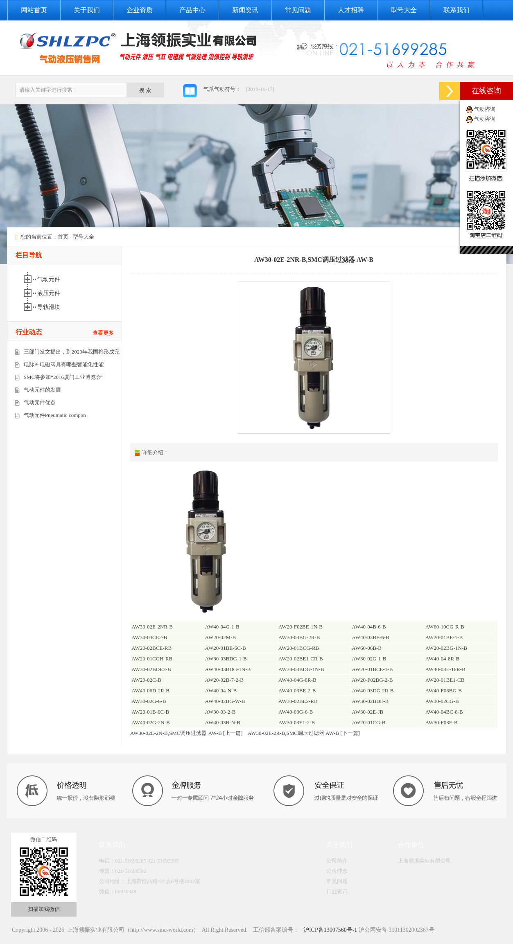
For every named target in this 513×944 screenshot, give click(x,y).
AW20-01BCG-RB (298, 648)
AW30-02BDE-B (370, 701)
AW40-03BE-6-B (370, 637)
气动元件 (49, 279)
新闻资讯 (245, 10)
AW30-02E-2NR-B (152, 627)
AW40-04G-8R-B (297, 680)
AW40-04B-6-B (369, 627)
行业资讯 (337, 891)
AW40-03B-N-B (222, 722)
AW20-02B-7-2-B (224, 680)
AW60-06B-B (367, 648)
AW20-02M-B (220, 637)
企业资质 (140, 10)
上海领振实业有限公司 (424, 861)
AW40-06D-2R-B (150, 690)
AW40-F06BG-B (443, 690)
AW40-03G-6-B (295, 712)
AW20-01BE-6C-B (225, 648)
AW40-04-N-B (221, 690)
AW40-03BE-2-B (297, 690)
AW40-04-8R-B (442, 659)
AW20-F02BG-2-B (372, 680)
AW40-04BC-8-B (444, 712)
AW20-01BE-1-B (444, 637)
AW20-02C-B (146, 680)
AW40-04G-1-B (222, 627)
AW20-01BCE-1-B (372, 669)
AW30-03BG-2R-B (299, 637)
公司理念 (337, 871)
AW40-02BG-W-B (225, 701)
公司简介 (337, 861)
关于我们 (87, 10)
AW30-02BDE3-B (151, 669)
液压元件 (49, 293)
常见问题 (298, 10)
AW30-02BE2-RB (298, 701)
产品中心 (192, 10)
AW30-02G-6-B (148, 701)
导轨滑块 (49, 307)
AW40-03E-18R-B (445, 669)
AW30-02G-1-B (369, 659)
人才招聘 (351, 10)
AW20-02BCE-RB (151, 648)
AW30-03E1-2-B (296, 722)
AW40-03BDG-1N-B (228, 669)
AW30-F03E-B (441, 722)
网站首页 (34, 10)
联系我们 (456, 10)
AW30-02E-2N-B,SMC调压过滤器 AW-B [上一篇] (186, 733)
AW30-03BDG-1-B (226, 659)
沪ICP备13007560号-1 (329, 930)
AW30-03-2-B (220, 712)
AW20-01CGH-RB (151, 659)
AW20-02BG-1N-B (446, 648)
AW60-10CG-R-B (444, 627)
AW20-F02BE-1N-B (300, 627)
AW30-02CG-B (442, 701)
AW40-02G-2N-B (150, 722)
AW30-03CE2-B (149, 637)
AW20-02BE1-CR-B (300, 659)
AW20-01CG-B (368, 722)
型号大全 (404, 10)
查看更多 (103, 333)
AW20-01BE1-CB (445, 680)
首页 (63, 237)
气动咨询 (484, 109)
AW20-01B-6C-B (150, 712)
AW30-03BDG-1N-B (301, 669)
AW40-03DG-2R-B (372, 690)
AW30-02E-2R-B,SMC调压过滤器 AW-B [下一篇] (304, 733)
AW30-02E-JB (367, 712)
